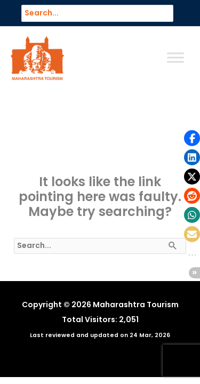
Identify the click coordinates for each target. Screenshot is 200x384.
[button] (192, 138)
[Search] (170, 13)
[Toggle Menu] (175, 58)
